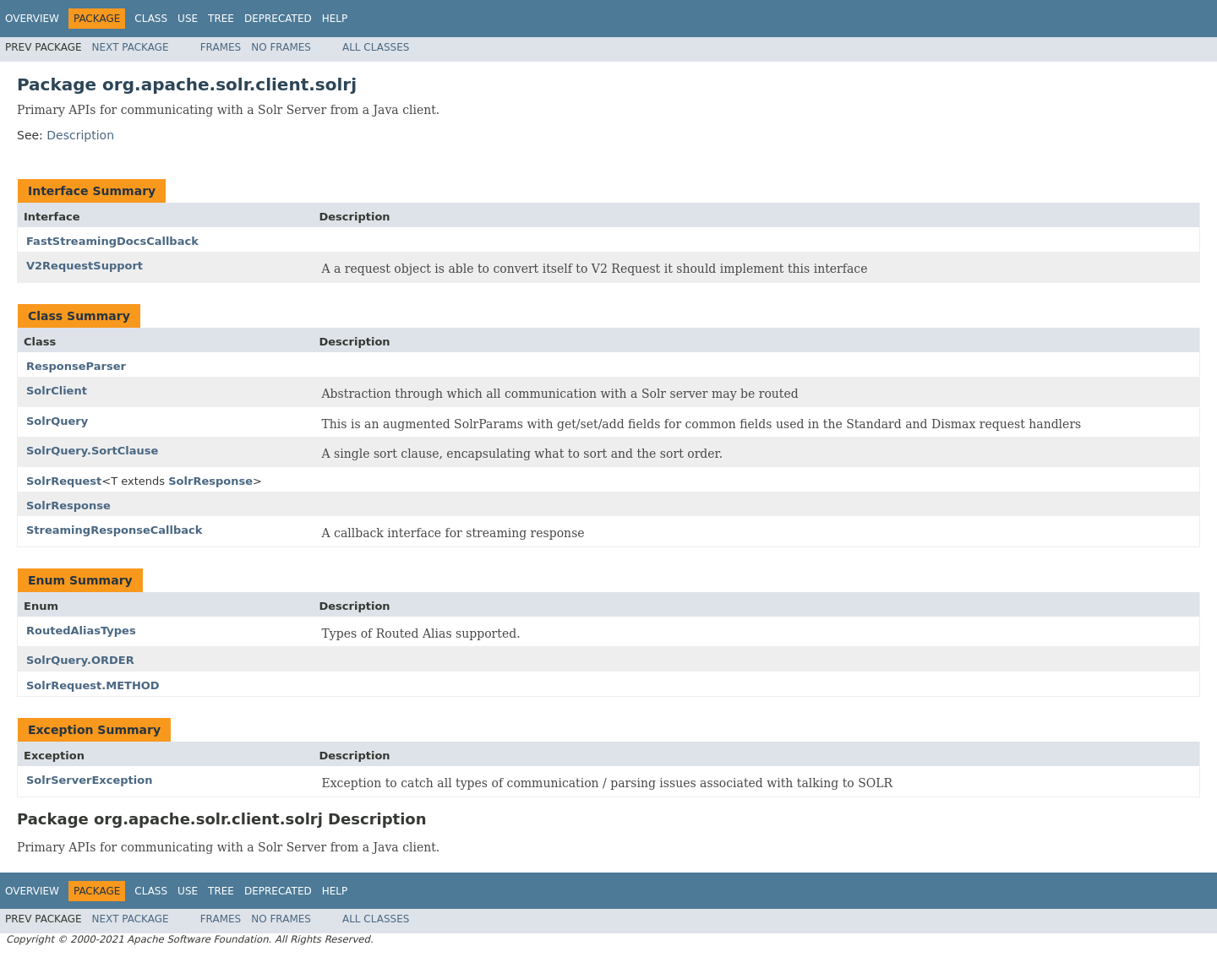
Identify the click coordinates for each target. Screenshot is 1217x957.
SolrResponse (210, 481)
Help (335, 18)
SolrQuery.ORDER (80, 660)
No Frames (281, 47)
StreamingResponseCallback (114, 530)
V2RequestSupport (84, 265)
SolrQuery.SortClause (92, 450)
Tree (221, 18)
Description (80, 135)
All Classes (375, 47)
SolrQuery (57, 421)
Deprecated (278, 18)
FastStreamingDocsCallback (112, 241)
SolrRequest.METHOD (93, 685)
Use (187, 18)
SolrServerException (89, 780)
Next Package (130, 47)
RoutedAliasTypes (81, 630)
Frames (221, 47)
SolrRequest (63, 481)
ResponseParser (76, 366)
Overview (32, 18)
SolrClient (56, 390)
